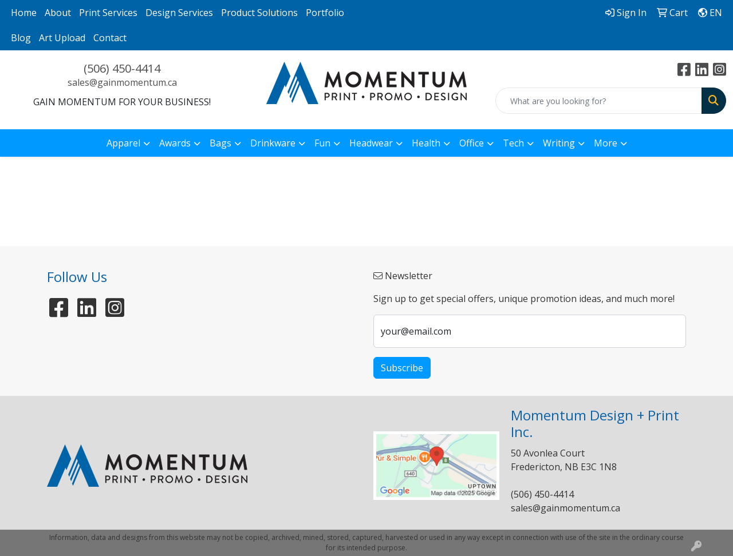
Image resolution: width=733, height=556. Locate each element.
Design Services (179, 12)
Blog (21, 37)
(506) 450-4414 (122, 68)
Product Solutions (259, 12)
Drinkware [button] (272, 143)
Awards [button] (175, 143)
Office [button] (471, 143)
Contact (110, 37)
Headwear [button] (371, 143)
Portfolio (325, 12)
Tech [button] (513, 143)
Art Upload (62, 37)
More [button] (605, 143)
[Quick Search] (598, 101)
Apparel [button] (123, 143)
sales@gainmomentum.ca (122, 82)
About (58, 12)
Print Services (108, 12)
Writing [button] (559, 143)
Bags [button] (220, 143)
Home (24, 12)
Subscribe (402, 368)
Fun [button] (322, 143)
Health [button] (426, 143)
